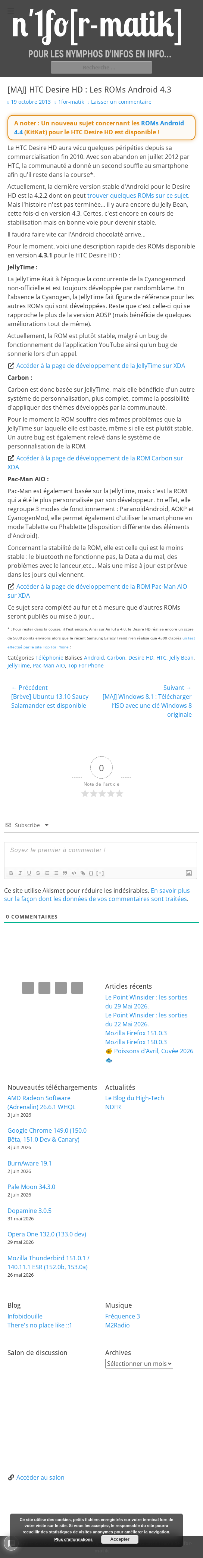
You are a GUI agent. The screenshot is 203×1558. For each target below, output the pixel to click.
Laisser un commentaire (121, 101)
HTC (161, 657)
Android (94, 657)
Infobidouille (25, 1316)
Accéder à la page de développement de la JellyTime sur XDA (100, 366)
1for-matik (71, 101)
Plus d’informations (73, 1539)
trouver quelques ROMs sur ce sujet (137, 195)
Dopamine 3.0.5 (29, 1211)
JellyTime (18, 665)
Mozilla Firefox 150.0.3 (136, 1042)
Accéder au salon (40, 1477)
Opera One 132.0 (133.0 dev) (46, 1234)
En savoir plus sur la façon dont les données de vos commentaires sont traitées (97, 894)
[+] (100, 873)
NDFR (113, 1107)
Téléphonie (49, 657)
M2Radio (117, 1325)
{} (91, 873)
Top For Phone (86, 665)
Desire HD (140, 657)
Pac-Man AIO (49, 665)
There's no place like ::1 (39, 1325)
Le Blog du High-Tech (134, 1098)
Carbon (116, 657)
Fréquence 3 (122, 1316)
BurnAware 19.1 (29, 1163)
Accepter (119, 1539)
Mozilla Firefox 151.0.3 (136, 1033)
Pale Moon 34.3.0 (31, 1187)
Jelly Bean (181, 657)
